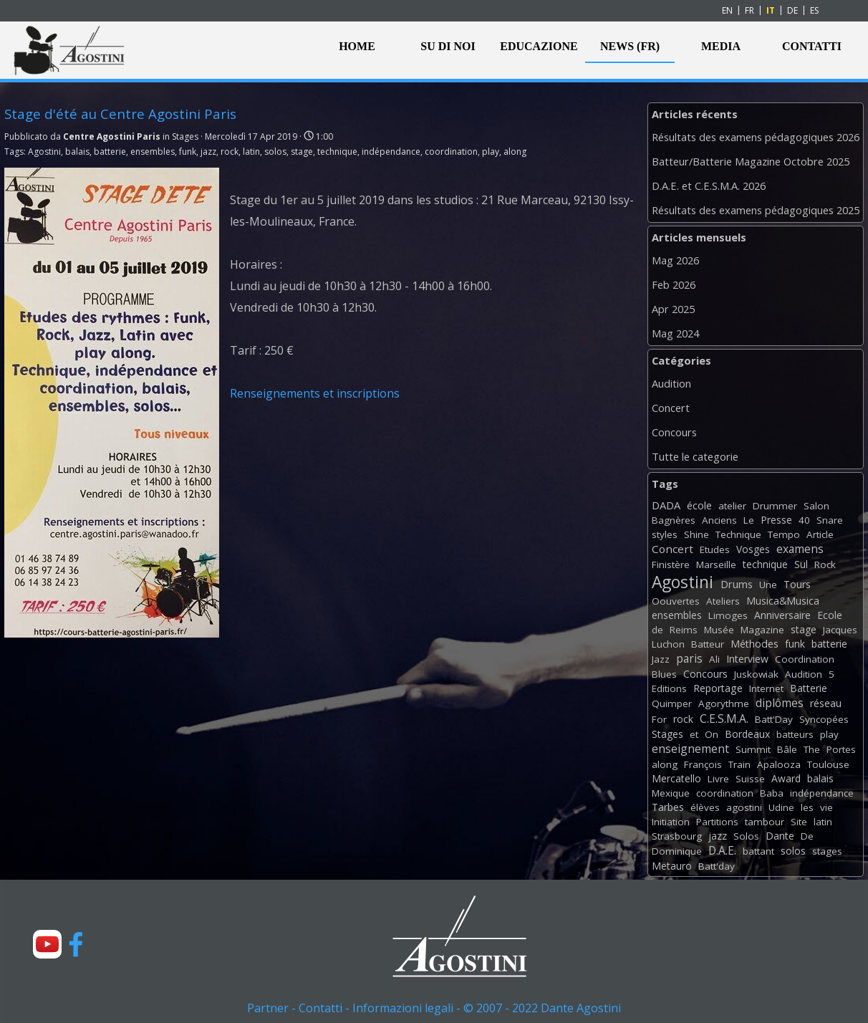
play (490, 151)
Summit (753, 749)
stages (827, 851)
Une (768, 584)
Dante (780, 835)
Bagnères (673, 520)
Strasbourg (677, 836)
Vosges (753, 549)
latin (251, 151)
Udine (781, 807)
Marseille (716, 564)
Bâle (787, 749)
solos (275, 151)
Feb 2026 (673, 284)
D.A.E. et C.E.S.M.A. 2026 (709, 185)
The (812, 749)
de (657, 629)
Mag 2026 (675, 260)
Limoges (728, 615)
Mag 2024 (675, 333)
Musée (719, 629)
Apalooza (779, 764)
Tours (797, 584)
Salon (816, 505)
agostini (744, 807)
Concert (671, 407)
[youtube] (47, 944)
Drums (736, 584)
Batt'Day (774, 719)
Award (786, 778)
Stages (667, 734)
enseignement (690, 749)
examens (800, 549)
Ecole (829, 615)
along (514, 151)
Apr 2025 (673, 309)
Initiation (671, 821)
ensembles (152, 151)
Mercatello (676, 778)
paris (689, 658)
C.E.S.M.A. (724, 718)
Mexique (671, 793)
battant (758, 851)
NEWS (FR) (630, 46)
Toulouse (828, 764)
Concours (674, 432)
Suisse (750, 778)
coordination (451, 151)
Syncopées (824, 719)
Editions (669, 688)
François (703, 764)
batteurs (795, 734)
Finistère (671, 564)
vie (826, 807)
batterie (110, 151)
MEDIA (721, 46)
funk (187, 151)
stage (302, 151)
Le (748, 520)
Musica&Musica (782, 600)
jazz (208, 151)
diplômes (780, 703)
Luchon (668, 644)
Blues (664, 674)
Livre (718, 778)
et (694, 734)
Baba (771, 793)
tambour (764, 821)
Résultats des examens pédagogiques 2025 (755, 210)
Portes (841, 749)
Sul (801, 564)
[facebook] (76, 944)
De (807, 836)
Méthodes (754, 643)
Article (820, 534)
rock (229, 151)
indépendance (391, 151)
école (699, 505)
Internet (766, 688)
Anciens (719, 520)
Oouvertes (676, 601)
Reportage (718, 688)
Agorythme (723, 703)
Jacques (840, 629)
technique (337, 151)
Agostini (44, 151)
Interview (747, 659)
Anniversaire (782, 615)
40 (804, 520)
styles (664, 534)
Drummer (775, 505)
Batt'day (716, 866)
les (807, 807)
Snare (829, 520)
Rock (825, 564)
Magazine (762, 629)
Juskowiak (756, 674)
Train (739, 764)
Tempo (784, 534)
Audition (671, 383)
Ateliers (723, 601)
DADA (666, 505)
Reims (684, 629)
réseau (826, 703)
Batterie (808, 688)
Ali (714, 659)
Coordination (804, 659)
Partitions (717, 821)
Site (799, 821)
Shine (696, 534)
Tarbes (668, 807)
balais (77, 151)
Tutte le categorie (695, 456)
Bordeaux (747, 734)
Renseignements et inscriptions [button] (315, 393)
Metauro (672, 866)
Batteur (707, 644)
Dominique (677, 851)
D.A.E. (722, 850)
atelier (732, 505)
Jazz (661, 659)
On (711, 734)
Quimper (672, 703)
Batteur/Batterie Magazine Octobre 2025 (750, 161)
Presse (776, 520)
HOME (357, 46)
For (659, 719)
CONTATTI (812, 46)
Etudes (715, 549)
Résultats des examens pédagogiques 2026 (755, 137)
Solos (746, 836)
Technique (738, 534)
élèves (705, 807)
